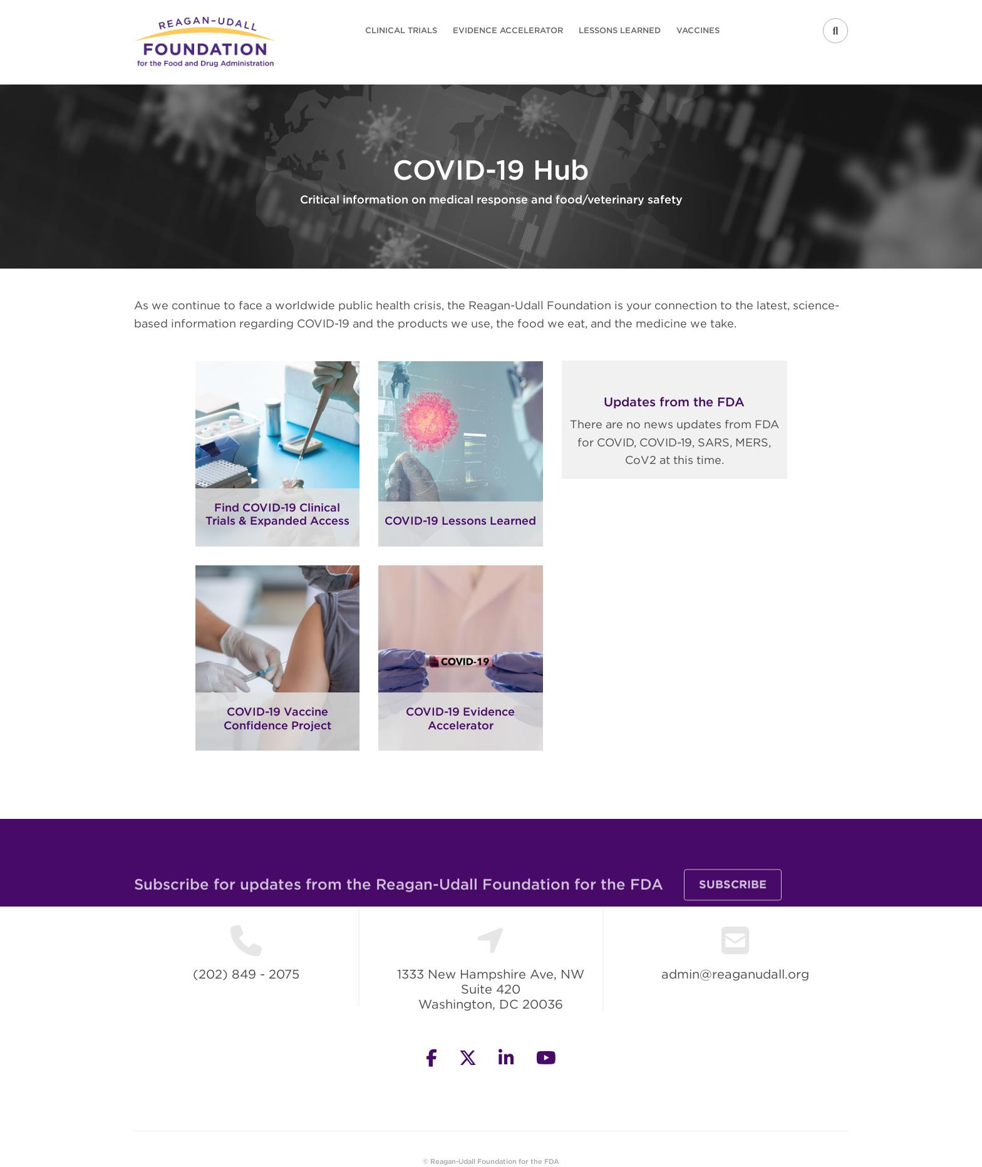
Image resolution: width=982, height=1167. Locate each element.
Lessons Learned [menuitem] (620, 30)
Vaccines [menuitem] (698, 30)
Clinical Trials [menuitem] (401, 30)
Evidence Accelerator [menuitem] (508, 30)
